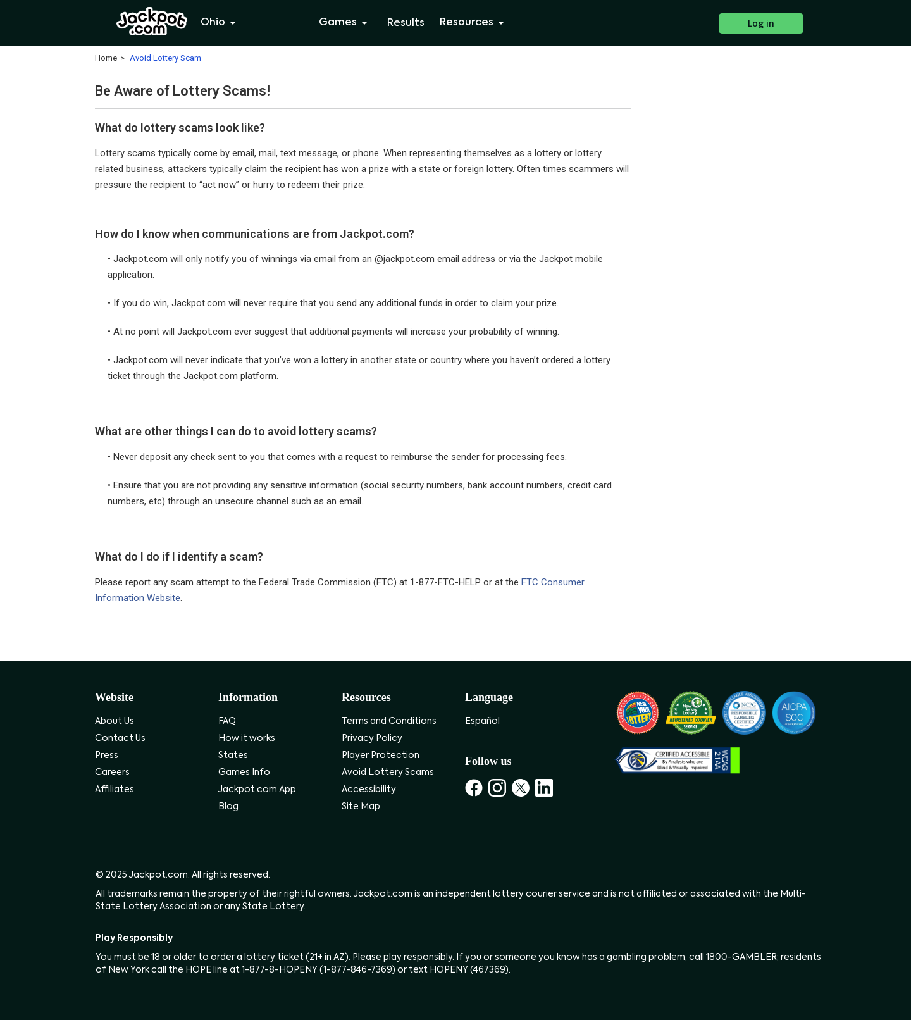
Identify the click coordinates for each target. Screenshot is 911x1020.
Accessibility (369, 789)
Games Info (244, 772)
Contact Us (120, 738)
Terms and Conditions (389, 721)
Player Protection (380, 755)
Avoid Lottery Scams (388, 772)
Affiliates (114, 789)
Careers (112, 772)
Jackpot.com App (257, 789)
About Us (114, 721)
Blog (228, 806)
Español (482, 721)
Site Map (361, 806)
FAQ (227, 721)
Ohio (220, 22)
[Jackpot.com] (152, 21)
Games (345, 22)
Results (406, 23)
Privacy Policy (372, 738)
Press (106, 755)
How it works (246, 738)
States (233, 755)
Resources (474, 22)
